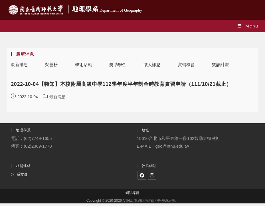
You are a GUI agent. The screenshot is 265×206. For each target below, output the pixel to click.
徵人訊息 (152, 64)
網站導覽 (132, 193)
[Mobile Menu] (248, 25)
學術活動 (83, 64)
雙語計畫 (220, 64)
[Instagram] (152, 175)
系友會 (22, 174)
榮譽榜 (51, 64)
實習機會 (186, 64)
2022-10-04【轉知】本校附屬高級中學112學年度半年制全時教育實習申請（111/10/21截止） (121, 84)
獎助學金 (117, 64)
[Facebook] (141, 175)
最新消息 (19, 64)
